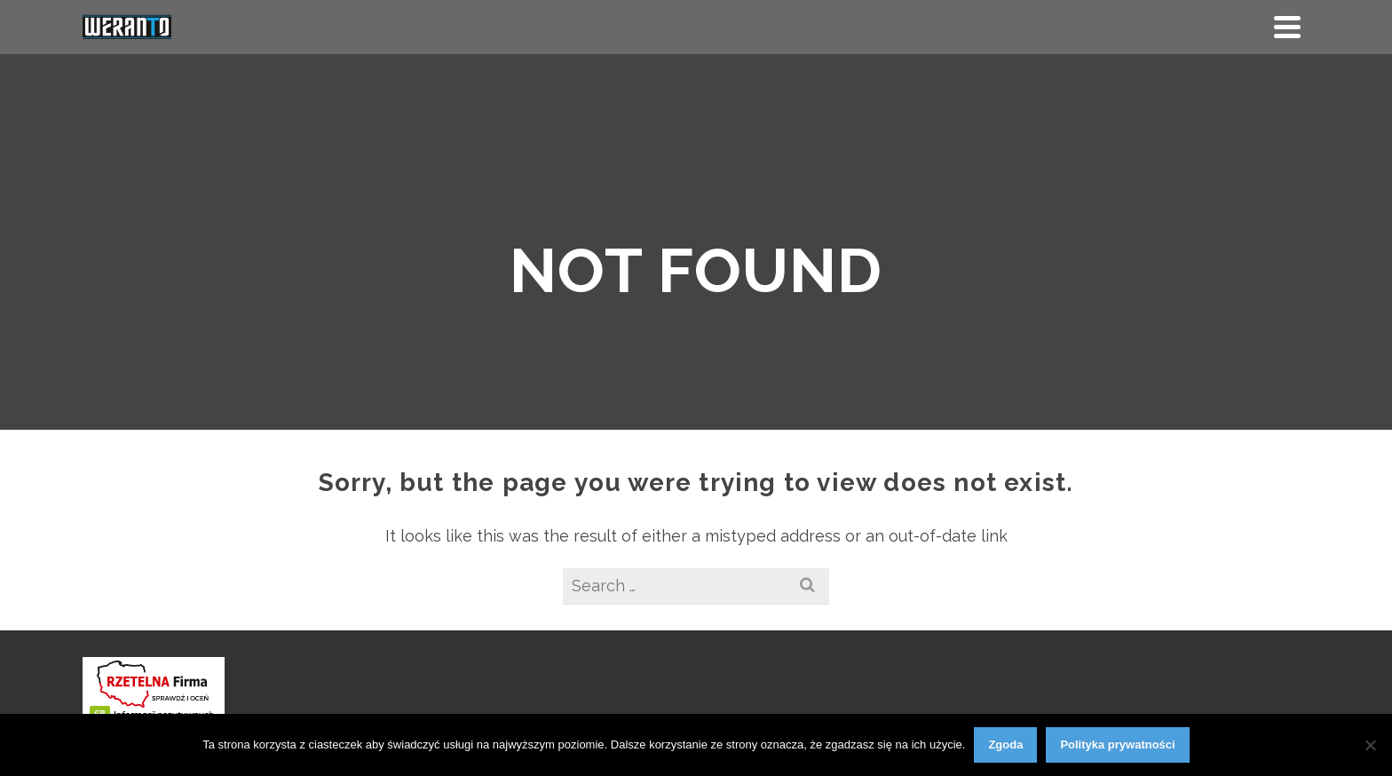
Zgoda (1005, 744)
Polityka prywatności (1117, 744)
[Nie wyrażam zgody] (1370, 745)
